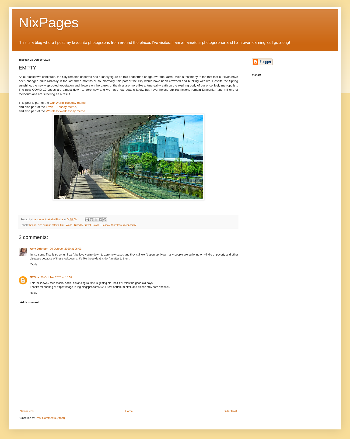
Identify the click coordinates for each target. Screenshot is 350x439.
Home (129, 411)
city (39, 225)
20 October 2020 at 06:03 (65, 248)
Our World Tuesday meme (68, 102)
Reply (33, 264)
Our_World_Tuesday (71, 225)
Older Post (230, 411)
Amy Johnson (39, 248)
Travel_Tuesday (101, 225)
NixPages (49, 22)
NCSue (34, 277)
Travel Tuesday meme (61, 107)
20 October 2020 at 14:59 (56, 277)
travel (87, 225)
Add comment (29, 302)
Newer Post (27, 411)
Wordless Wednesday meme (65, 111)
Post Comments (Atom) (50, 418)
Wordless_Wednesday (123, 225)
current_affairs (51, 225)
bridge (32, 225)
